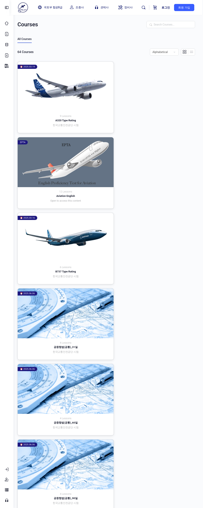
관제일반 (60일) (108, 207)
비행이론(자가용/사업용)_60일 (108, 370)
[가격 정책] (6, 55)
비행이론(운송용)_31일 (49, 315)
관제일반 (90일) (167, 207)
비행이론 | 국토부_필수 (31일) (49, 261)
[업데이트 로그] (6, 45)
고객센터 (96, 468)
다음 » (192, 452)
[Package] (6, 66)
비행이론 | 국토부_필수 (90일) (167, 261)
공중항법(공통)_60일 (108, 153)
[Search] (144, 7)
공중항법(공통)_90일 (167, 153)
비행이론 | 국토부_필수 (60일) (108, 261)
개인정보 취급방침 (69, 468)
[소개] (6, 34)
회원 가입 (185, 7)
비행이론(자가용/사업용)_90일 (167, 370)
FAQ (113, 468)
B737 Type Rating (167, 99)
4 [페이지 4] (186, 451)
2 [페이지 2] (173, 451)
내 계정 (129, 468)
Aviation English (108, 99)
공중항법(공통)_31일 (49, 153)
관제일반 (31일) (49, 207)
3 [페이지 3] (180, 451)
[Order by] (164, 52)
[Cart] (156, 7)
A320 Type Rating (49, 99)
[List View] (191, 52)
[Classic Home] (6, 23)
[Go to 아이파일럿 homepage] (27, 7)
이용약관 (41, 468)
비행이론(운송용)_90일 (167, 315)
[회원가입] (6, 480)
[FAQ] (6, 490)
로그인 (167, 7)
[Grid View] (184, 52)
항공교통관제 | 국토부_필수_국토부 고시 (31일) (108, 426)
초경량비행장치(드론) (48, 424)
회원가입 (148, 468)
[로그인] (6, 469)
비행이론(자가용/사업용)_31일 (49, 370)
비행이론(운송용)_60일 (108, 315)
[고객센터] (6, 500)
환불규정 (169, 468)
